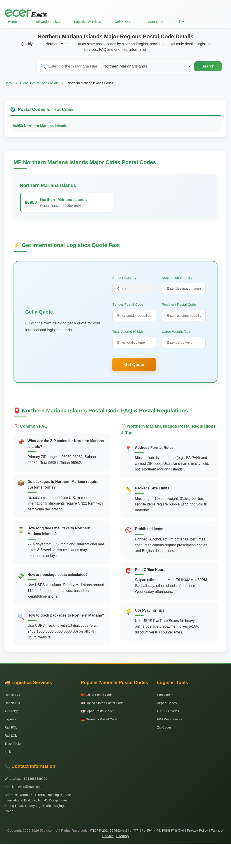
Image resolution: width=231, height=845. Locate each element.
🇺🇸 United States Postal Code (103, 703)
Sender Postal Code (127, 305)
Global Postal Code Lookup (39, 83)
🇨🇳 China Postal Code (97, 695)
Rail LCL (11, 736)
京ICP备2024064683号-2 (108, 831)
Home (12, 21)
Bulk (8, 752)
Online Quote (127, 21)
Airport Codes (167, 703)
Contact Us (159, 21)
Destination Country (177, 277)
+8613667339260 (35, 779)
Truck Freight (14, 744)
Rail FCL (11, 728)
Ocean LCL (13, 703)
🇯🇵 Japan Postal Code (98, 712)
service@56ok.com (29, 787)
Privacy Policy (197, 831)
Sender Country (124, 277)
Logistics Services (89, 21)
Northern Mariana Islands (48, 185)
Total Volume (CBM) (127, 332)
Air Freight (12, 712)
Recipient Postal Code (179, 305)
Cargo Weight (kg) (176, 332)
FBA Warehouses (170, 720)
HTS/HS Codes (168, 712)
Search (208, 66)
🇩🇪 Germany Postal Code (100, 720)
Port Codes (165, 695)
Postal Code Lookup (46, 21)
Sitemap (122, 836)
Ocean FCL (13, 695)
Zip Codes (164, 728)
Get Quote (134, 365)
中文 (184, 21)
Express (11, 720)
